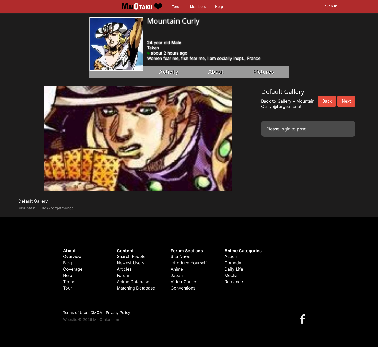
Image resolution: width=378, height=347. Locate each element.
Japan (177, 275)
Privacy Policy (118, 312)
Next (346, 101)
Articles (124, 269)
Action (230, 256)
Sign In (331, 6)
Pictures (263, 72)
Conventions (183, 288)
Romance (233, 281)
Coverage (72, 269)
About (215, 72)
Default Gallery (33, 201)
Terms (69, 281)
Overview (72, 256)
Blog (67, 262)
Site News (180, 256)
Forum (176, 6)
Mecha (231, 275)
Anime (177, 269)
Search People (131, 256)
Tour (67, 288)
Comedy (232, 262)
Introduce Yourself (189, 262)
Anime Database (133, 281)
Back (327, 101)
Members (198, 6)
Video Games (184, 281)
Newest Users (130, 262)
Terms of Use (75, 312)
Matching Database (136, 288)
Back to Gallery (276, 101)
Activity (168, 72)
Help (219, 6)
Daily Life (233, 269)
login (285, 129)
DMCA (96, 312)
